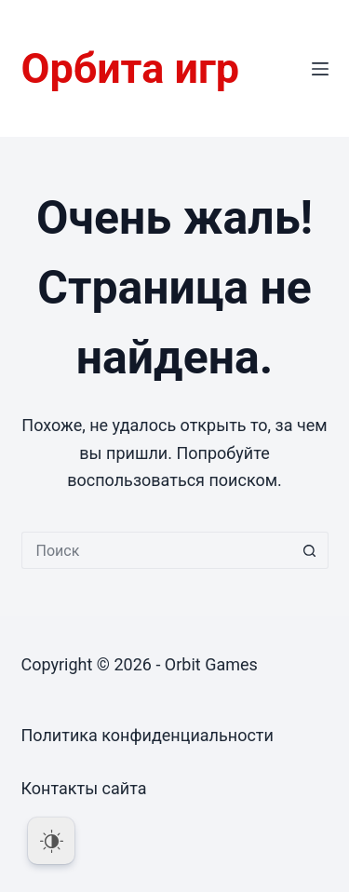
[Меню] (320, 69)
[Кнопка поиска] (310, 550)
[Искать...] (156, 550)
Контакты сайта (84, 788)
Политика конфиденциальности (147, 735)
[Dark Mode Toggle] (51, 841)
